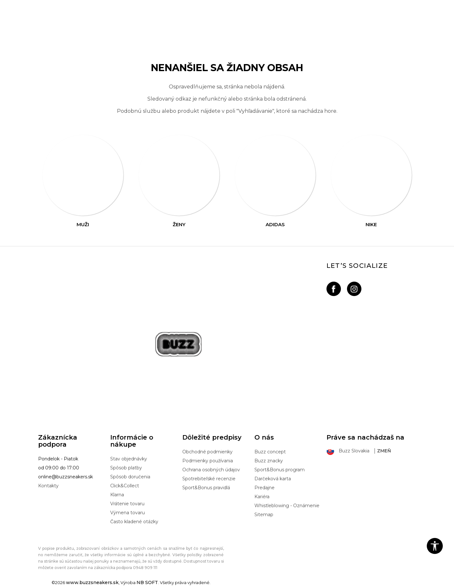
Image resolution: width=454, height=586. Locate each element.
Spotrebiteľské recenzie (208, 479)
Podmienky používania (207, 461)
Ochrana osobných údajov (211, 470)
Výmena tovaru (127, 513)
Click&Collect (124, 486)
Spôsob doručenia (130, 477)
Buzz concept (270, 452)
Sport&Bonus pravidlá (206, 488)
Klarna (117, 495)
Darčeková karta (272, 479)
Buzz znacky (268, 461)
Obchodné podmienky (207, 452)
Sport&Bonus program (279, 470)
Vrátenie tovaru (127, 504)
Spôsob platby (126, 468)
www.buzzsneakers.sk (92, 582)
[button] (435, 546)
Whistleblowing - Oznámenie (286, 505)
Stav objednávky (128, 459)
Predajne (264, 488)
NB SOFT (147, 582)
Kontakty (48, 486)
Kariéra (261, 496)
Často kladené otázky (134, 521)
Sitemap (263, 514)
